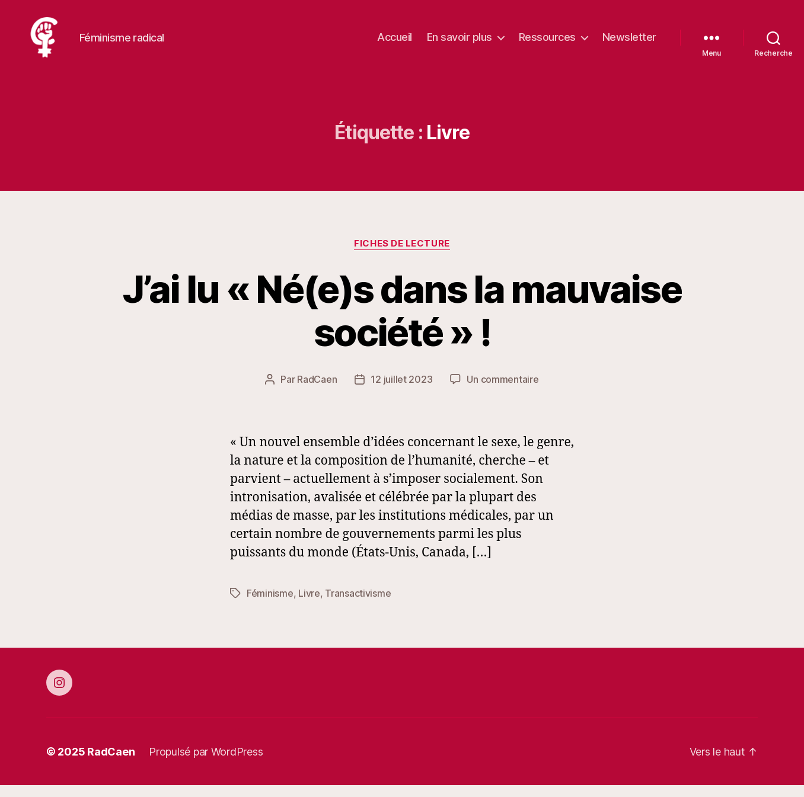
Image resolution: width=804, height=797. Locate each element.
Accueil (394, 43)
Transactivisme (358, 605)
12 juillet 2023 (401, 391)
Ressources (547, 43)
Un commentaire (502, 391)
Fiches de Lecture (401, 255)
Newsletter (629, 43)
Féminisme (270, 605)
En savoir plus (459, 43)
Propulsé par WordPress (206, 763)
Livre (309, 605)
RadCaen (317, 391)
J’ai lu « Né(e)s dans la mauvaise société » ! (402, 322)
